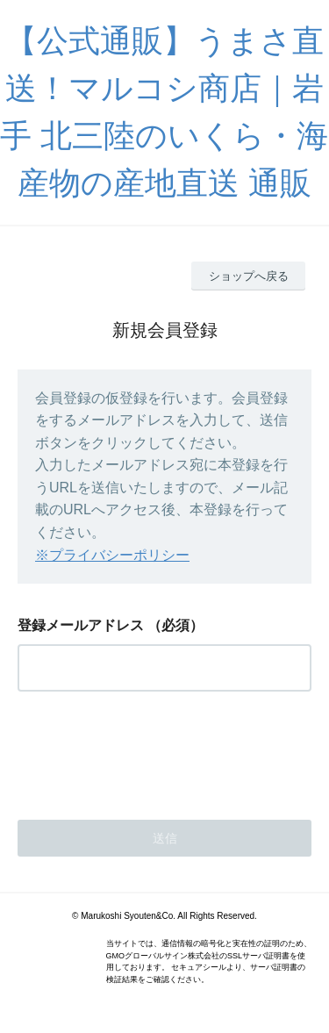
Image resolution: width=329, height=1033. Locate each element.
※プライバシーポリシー (112, 555)
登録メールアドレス (81, 625)
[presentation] (151, 750)
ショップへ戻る (249, 276)
